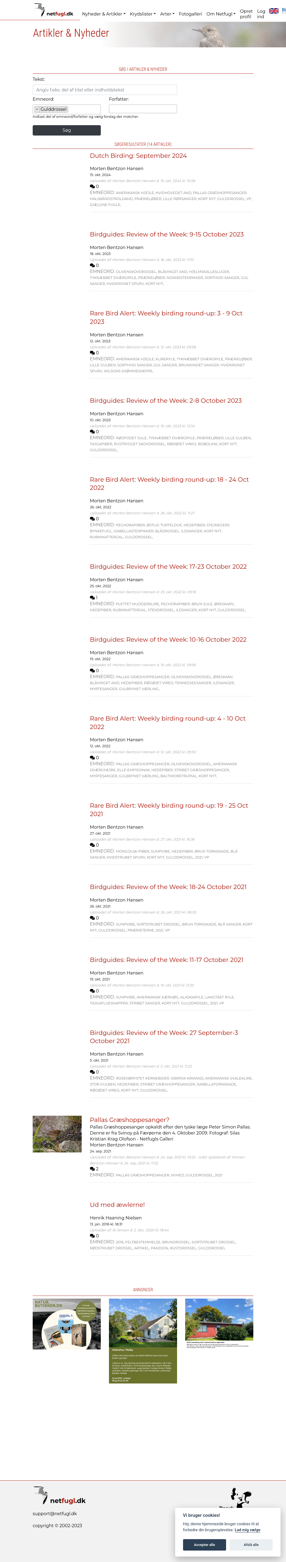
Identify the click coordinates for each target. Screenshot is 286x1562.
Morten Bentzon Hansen (117, 168)
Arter (165, 14)
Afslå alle (251, 1545)
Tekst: (39, 79)
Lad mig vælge (247, 1530)
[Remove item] (37, 109)
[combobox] (67, 109)
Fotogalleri (190, 14)
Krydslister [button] (141, 14)
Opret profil (246, 14)
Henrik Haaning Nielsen (116, 1217)
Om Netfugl (219, 14)
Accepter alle (204, 1545)
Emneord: (43, 99)
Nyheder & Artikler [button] (102, 14)
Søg (67, 130)
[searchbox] (71, 110)
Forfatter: (119, 99)
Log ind (261, 14)
